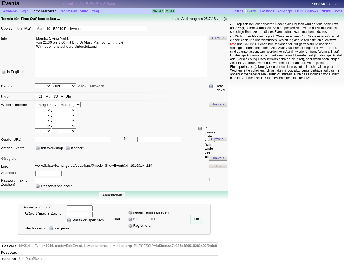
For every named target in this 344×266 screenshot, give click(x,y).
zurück (326, 11)
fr (167, 11)
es (172, 11)
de (155, 11)
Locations (267, 11)
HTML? (218, 38)
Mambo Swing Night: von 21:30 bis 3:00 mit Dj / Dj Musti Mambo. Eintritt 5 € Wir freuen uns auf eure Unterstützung (121, 56)
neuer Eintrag (89, 11)
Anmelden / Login (15, 11)
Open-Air (311, 11)
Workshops (285, 11)
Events (252, 11)
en (161, 11)
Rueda (238, 11)
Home (338, 11)
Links (299, 11)
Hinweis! (217, 139)
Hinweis (218, 104)
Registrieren (68, 11)
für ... (218, 166)
